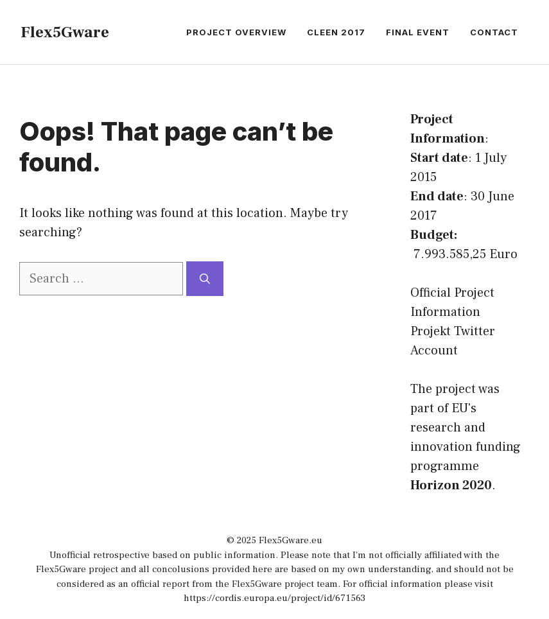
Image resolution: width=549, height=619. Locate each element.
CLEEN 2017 (336, 32)
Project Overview (236, 32)
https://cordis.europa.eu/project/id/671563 (274, 598)
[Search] (204, 278)
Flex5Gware (65, 32)
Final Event (417, 32)
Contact (494, 32)
